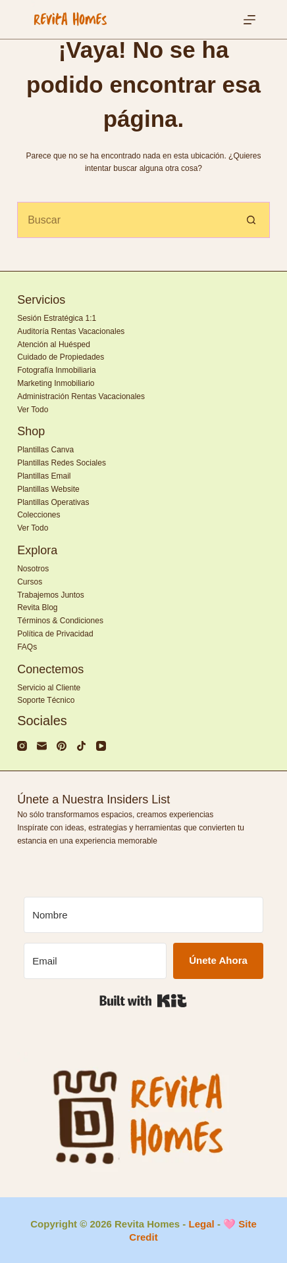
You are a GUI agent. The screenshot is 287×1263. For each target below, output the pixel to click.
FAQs (27, 647)
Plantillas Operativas (53, 502)
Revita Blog (37, 607)
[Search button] (252, 220)
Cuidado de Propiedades (60, 357)
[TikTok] (81, 746)
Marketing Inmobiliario (55, 383)
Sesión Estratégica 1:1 (56, 318)
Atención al (38, 344)
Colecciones (38, 514)
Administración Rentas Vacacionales (81, 396)
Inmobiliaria (75, 370)
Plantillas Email (43, 476)
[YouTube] (101, 746)
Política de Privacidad (55, 633)
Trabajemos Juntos (50, 595)
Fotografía (35, 370)
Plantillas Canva (45, 449)
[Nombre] (143, 915)
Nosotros (33, 568)
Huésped (74, 344)
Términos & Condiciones (60, 620)
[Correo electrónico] (42, 746)
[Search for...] (125, 220)
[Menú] (249, 20)
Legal (202, 1223)
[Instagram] (22, 746)
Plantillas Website (48, 489)
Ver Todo (32, 409)
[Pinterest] (61, 746)
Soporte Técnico (45, 700)
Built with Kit (143, 1001)
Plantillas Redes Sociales (61, 462)
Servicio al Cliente (48, 687)
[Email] (95, 961)
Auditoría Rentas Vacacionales (70, 331)
